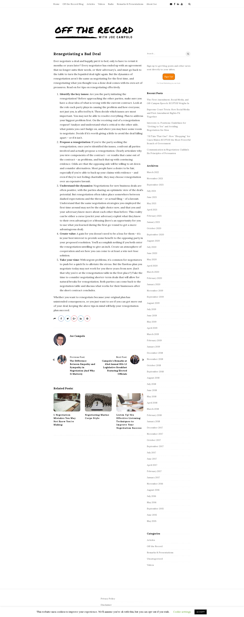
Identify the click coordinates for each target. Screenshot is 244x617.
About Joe (151, 4)
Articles (91, 4)
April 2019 (152, 328)
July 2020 (151, 247)
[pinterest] (87, 318)
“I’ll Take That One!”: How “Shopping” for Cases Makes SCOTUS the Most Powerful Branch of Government (168, 140)
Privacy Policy (108, 598)
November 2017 (155, 433)
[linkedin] (178, 4)
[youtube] (182, 4)
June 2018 (152, 390)
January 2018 (153, 421)
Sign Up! (168, 76)
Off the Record (154, 546)
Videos (101, 4)
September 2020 (155, 234)
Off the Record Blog (73, 4)
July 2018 (151, 384)
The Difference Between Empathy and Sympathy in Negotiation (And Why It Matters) (82, 367)
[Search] (168, 54)
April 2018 (152, 402)
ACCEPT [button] (200, 612)
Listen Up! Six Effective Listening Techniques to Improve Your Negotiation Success (128, 421)
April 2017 (152, 465)
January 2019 (153, 346)
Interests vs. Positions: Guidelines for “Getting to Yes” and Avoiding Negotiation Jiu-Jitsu (166, 126)
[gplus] (74, 318)
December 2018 (155, 352)
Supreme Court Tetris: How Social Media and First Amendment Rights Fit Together (168, 113)
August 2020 (153, 240)
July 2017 (151, 452)
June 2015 (152, 514)
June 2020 (152, 253)
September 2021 (155, 184)
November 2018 (155, 359)
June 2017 (152, 458)
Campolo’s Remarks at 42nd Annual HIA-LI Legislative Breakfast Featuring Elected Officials (114, 367)
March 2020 (153, 272)
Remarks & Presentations (130, 4)
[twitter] (68, 318)
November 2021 (155, 178)
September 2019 (155, 296)
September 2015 (155, 508)
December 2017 (155, 427)
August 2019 (153, 303)
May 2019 (151, 321)
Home (56, 4)
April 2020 (152, 265)
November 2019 (155, 290)
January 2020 (153, 284)
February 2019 (154, 340)
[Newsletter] (171, 4)
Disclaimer (106, 604)
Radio (111, 4)
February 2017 (154, 471)
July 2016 (151, 496)
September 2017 (155, 446)
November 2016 (155, 483)
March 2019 (153, 334)
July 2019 (151, 309)
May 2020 (152, 259)
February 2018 (154, 415)
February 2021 (154, 215)
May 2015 (151, 521)
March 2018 (153, 409)
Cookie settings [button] (182, 611)
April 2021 (152, 209)
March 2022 (153, 172)
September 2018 (155, 371)
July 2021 (151, 191)
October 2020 (154, 228)
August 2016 (153, 490)
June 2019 (152, 315)
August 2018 (153, 377)
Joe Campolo (77, 336)
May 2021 (151, 203)
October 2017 (154, 440)
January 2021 (153, 222)
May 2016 (151, 502)
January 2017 (153, 477)
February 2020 (154, 278)
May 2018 (151, 396)
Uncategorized (155, 558)
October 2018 (154, 365)
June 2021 (152, 197)
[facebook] (174, 4)
